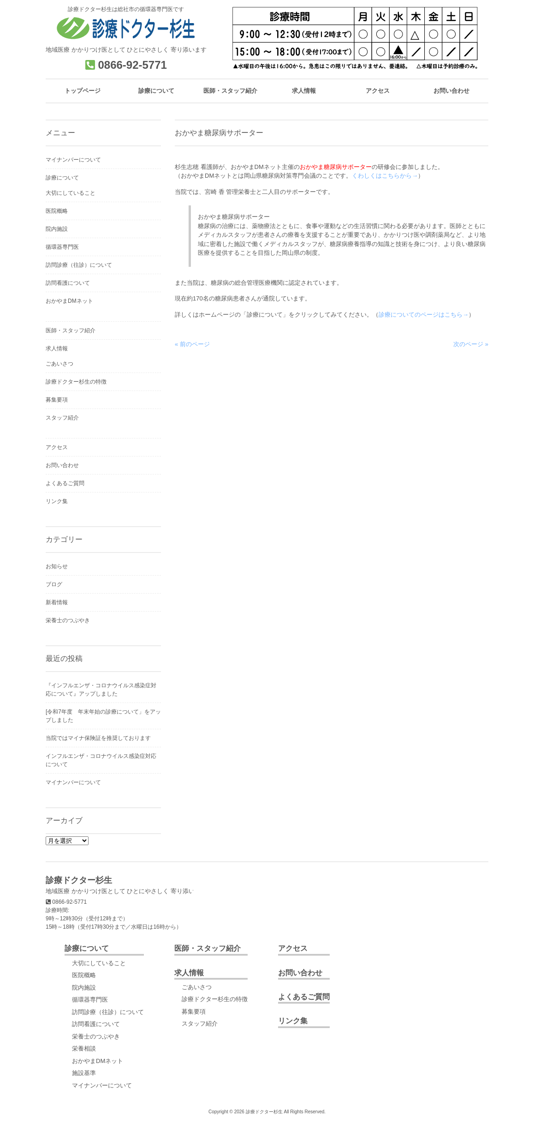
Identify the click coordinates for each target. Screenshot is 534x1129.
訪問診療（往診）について (79, 265)
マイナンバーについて (73, 159)
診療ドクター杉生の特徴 (76, 381)
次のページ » (470, 344)
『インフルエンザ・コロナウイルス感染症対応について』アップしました (101, 689)
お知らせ (57, 566)
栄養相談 (84, 1048)
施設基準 (84, 1072)
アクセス (57, 447)
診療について (62, 177)
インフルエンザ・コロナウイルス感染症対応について (101, 760)
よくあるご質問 (65, 483)
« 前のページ (192, 344)
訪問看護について (68, 283)
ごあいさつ (59, 363)
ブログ (54, 584)
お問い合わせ (62, 465)
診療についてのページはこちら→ (424, 314)
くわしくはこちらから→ (385, 175)
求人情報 (57, 348)
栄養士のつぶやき (68, 620)
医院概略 (57, 211)
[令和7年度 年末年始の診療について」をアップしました (103, 716)
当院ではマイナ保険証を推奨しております (98, 738)
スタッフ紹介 (62, 417)
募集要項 (57, 399)
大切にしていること (70, 193)
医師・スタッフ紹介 (70, 330)
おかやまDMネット (69, 301)
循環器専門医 (62, 247)
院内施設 (57, 229)
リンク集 (57, 501)
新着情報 (57, 602)
